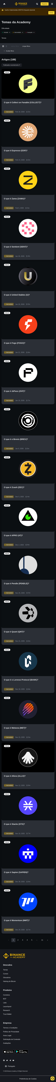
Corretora (6, 995)
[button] (52, 4)
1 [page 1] (13, 940)
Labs (5, 1003)
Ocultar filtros (8, 51)
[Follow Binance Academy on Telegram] (10, 1060)
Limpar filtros (26, 46)
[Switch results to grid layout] (3, 46)
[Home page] (21, 3)
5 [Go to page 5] (31, 940)
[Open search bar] (36, 4)
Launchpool (7, 1006)
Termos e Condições (10, 1028)
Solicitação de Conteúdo (11, 1039)
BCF (4, 999)
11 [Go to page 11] (42, 940)
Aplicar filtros (15, 46)
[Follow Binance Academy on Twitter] (7, 1060)
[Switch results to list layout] (6, 46)
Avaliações (7, 1043)
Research (6, 1010)
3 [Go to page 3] (22, 940)
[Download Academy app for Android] (21, 1052)
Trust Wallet (7, 1014)
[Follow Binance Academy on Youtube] (13, 1060)
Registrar (44, 4)
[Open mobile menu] (52, 4)
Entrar (51, 13)
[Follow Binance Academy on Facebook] (4, 1060)
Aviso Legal (7, 1035)
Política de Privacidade (11, 1032)
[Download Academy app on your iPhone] (8, 1052)
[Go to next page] (47, 940)
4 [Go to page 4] (27, 940)
